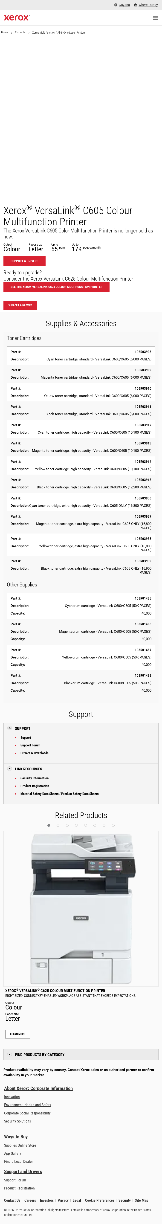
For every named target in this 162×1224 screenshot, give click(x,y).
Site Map (141, 1200)
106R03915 (143, 480)
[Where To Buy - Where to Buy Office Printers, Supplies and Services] (146, 4)
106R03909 (143, 370)
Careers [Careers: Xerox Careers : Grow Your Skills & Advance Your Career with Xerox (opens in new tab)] (30, 1200)
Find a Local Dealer (18, 1161)
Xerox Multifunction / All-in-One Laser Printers (59, 32)
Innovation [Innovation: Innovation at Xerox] (12, 1097)
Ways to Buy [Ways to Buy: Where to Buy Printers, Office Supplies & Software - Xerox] (16, 1137)
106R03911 (143, 407)
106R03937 (143, 516)
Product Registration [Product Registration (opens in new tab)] (19, 1188)
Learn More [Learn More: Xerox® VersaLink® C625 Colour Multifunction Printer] (17, 1034)
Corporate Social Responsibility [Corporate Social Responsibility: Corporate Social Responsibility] (27, 1113)
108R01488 (143, 675)
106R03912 (143, 425)
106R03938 (143, 539)
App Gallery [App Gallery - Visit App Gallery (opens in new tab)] (12, 1153)
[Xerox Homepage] (17, 18)
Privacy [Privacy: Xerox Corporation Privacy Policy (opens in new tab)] (63, 1200)
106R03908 (143, 352)
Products (20, 32)
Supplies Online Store (20, 1145)
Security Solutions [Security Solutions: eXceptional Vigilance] (17, 1121)
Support (25, 738)
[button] (48, 825)
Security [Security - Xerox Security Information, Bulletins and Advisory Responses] (125, 1200)
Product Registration (34, 786)
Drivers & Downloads (34, 753)
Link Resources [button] (28, 769)
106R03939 (143, 561)
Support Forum (30, 745)
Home (4, 32)
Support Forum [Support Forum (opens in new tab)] (15, 1180)
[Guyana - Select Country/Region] (122, 4)
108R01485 (143, 598)
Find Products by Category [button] (39, 1054)
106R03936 (143, 498)
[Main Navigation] (155, 18)
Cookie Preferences (99, 1200)
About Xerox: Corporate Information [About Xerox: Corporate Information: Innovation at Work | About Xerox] (38, 1088)
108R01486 (143, 624)
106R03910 (143, 388)
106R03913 (143, 443)
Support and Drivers (23, 1171)
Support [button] (22, 728)
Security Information (34, 778)
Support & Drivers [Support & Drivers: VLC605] (24, 261)
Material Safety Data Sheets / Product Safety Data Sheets (59, 794)
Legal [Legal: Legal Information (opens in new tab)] (77, 1200)
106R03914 (143, 462)
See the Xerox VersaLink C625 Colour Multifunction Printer (56, 287)
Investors (47, 1200)
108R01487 (143, 650)
